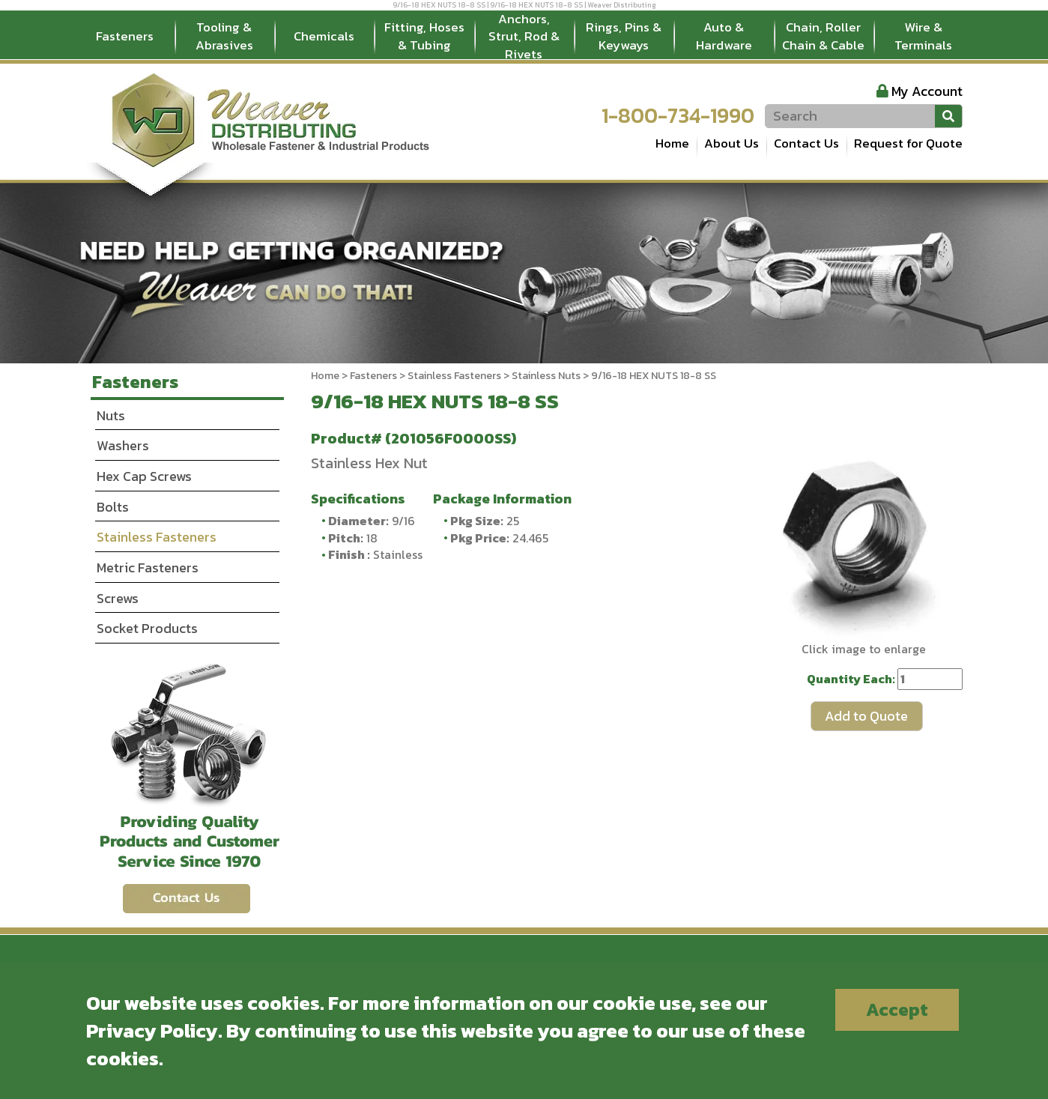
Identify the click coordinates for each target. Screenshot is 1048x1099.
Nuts (111, 415)
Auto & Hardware (724, 36)
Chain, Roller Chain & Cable (823, 36)
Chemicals (324, 36)
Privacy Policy (152, 1030)
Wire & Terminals (923, 36)
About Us (731, 143)
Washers (123, 445)
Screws (118, 598)
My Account (927, 91)
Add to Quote (866, 716)
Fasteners (125, 36)
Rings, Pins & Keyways (623, 36)
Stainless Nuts (546, 376)
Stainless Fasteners (454, 376)
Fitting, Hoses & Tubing (424, 36)
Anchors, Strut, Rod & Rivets (524, 36)
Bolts (113, 507)
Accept (897, 1009)
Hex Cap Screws (144, 476)
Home (672, 143)
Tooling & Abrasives (224, 36)
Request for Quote (908, 143)
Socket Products (147, 628)
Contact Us (806, 143)
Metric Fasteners (148, 567)
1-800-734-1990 (678, 115)
